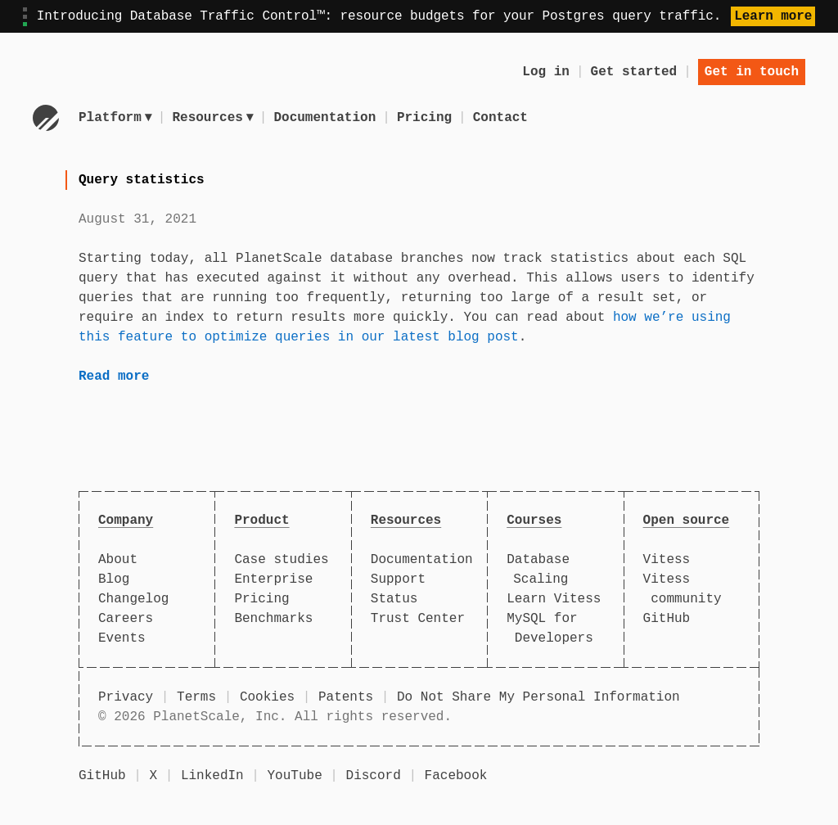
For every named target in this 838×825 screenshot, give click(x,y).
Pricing (426, 117)
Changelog (133, 599)
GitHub (667, 618)
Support (398, 579)
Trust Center (418, 618)
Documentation (328, 117)
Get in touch (752, 72)
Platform (115, 118)
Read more (114, 376)
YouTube (295, 776)
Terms (196, 697)
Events (122, 638)
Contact (502, 117)
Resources (214, 118)
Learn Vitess (554, 599)
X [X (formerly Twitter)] (153, 776)
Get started (634, 72)
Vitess (667, 559)
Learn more (773, 16)
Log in (546, 72)
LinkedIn (212, 776)
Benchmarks (273, 618)
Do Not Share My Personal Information (538, 697)
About (117, 559)
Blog (113, 579)
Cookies (267, 697)
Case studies (281, 559)
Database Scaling (538, 569)
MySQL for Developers (550, 628)
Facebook (456, 776)
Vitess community (682, 589)
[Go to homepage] (46, 118)
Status (394, 599)
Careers (125, 618)
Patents (345, 697)
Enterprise (273, 579)
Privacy (125, 697)
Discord (373, 776)
